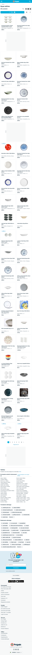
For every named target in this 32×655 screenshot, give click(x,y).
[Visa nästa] (24, 442)
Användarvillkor (4, 633)
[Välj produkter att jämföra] (26, 12)
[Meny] (1, 1)
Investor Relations (5, 628)
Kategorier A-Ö (4, 598)
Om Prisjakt (3, 619)
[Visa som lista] (28, 9)
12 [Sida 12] (21, 442)
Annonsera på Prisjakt (5, 610)
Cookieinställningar (5, 638)
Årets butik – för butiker (6, 612)
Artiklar (2, 590)
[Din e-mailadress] (16, 565)
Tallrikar (3, 4)
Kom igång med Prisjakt (6, 586)
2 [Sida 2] (10, 442)
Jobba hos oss (4, 624)
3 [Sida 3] (12, 442)
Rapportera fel (16, 444)
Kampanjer (3, 600)
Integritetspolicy (4, 637)
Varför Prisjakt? (4, 606)
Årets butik (3, 596)
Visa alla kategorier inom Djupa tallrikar (23, 475)
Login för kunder (4, 614)
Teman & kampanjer (5, 594)
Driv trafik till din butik (5, 608)
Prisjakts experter (4, 592)
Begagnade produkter (5, 602)
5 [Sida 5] (16, 442)
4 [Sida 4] (14, 442)
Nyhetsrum (3, 626)
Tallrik (20, 471)
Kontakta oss (4, 622)
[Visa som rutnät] (26, 9)
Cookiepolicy (3, 635)
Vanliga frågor (4, 621)
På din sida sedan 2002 (6, 588)
